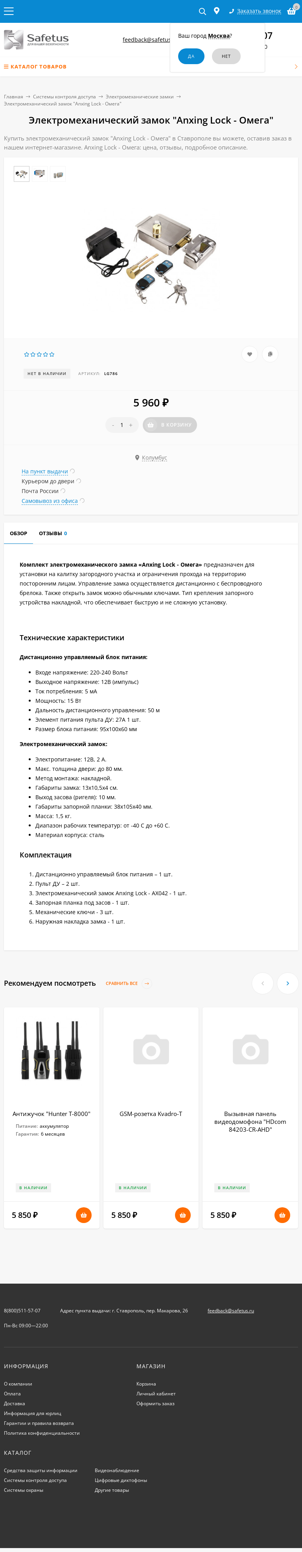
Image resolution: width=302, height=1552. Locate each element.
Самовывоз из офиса (50, 500)
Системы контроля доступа (64, 96)
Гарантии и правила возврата (39, 1423)
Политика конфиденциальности (42, 1433)
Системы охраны (23, 1490)
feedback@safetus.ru (151, 39)
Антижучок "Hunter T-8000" (51, 1114)
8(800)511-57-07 (22, 1310)
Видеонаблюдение (117, 1470)
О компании (18, 1383)
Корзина (146, 1383)
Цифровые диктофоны (121, 1480)
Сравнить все (129, 983)
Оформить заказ (155, 1403)
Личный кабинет (156, 1393)
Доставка (14, 1403)
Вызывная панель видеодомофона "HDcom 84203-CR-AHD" (250, 1121)
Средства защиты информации (40, 1470)
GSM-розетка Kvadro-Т (151, 1114)
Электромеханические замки (140, 96)
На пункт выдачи (45, 471)
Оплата (12, 1393)
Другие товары (112, 1490)
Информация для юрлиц (32, 1413)
